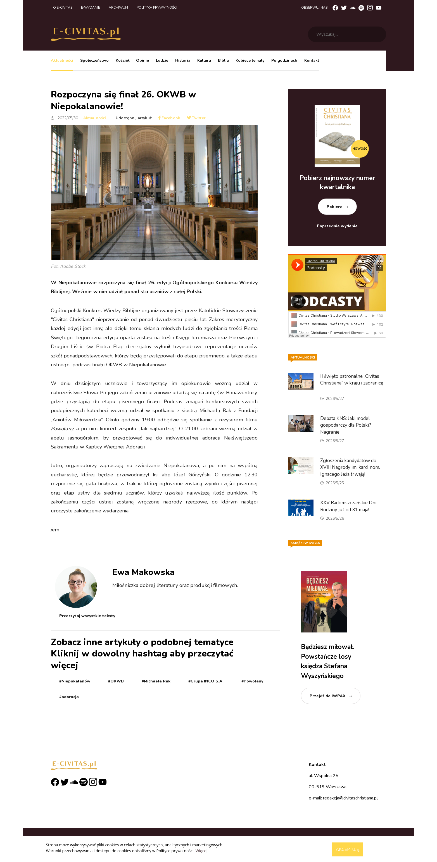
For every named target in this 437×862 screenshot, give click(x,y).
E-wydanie (90, 7)
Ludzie (162, 60)
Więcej (201, 850)
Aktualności (62, 60)
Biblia (223, 60)
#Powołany (252, 681)
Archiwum (118, 7)
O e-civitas (62, 7)
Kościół (122, 60)
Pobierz (334, 206)
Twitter (196, 118)
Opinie (142, 60)
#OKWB (116, 681)
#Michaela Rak (156, 681)
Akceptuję (347, 849)
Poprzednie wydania (337, 226)
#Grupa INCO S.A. (206, 681)
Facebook (169, 118)
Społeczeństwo (94, 60)
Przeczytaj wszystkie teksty (87, 616)
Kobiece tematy (250, 60)
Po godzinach (284, 60)
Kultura (204, 60)
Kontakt (311, 60)
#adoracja (69, 696)
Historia (182, 60)
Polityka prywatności (157, 7)
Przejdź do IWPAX (328, 696)
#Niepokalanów (74, 681)
